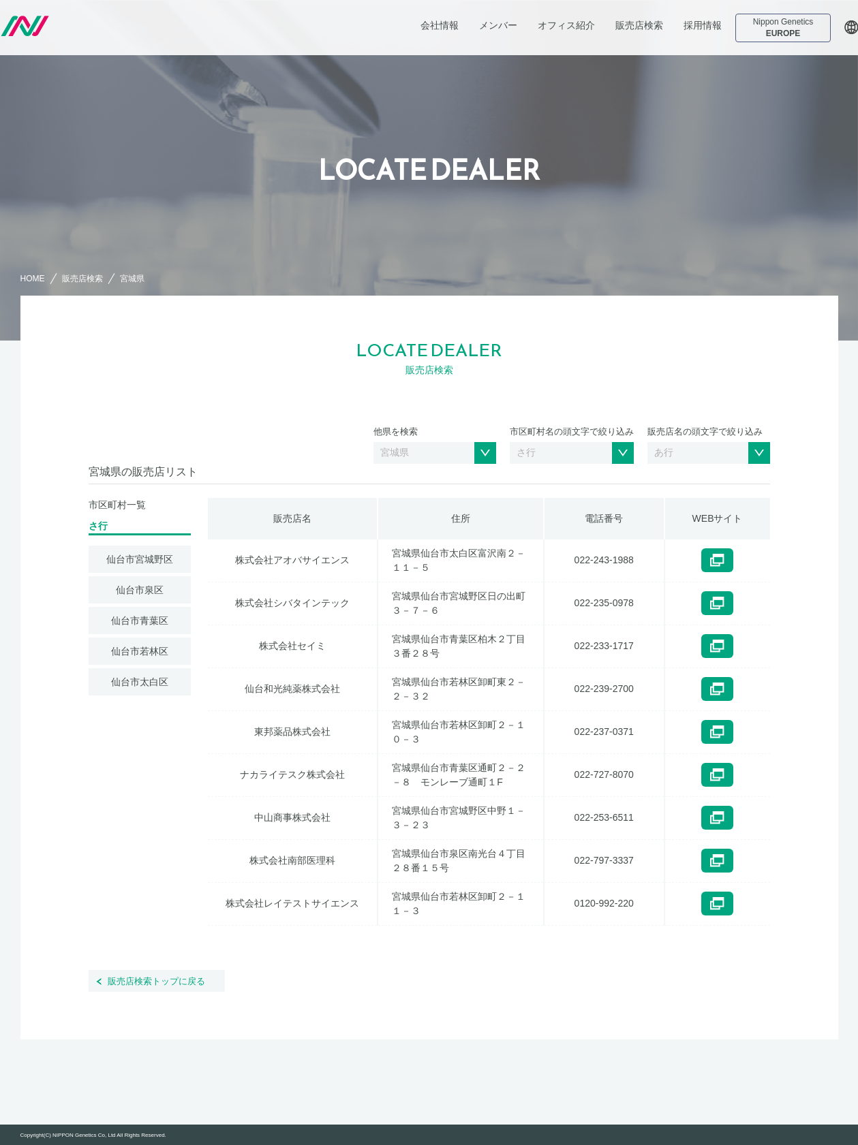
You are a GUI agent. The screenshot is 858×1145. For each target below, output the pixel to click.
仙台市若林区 (139, 651)
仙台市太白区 (139, 681)
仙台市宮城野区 (139, 559)
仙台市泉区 (140, 589)
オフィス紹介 (566, 25)
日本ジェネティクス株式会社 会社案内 (93, 26)
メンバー (498, 25)
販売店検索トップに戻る (156, 981)
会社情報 (439, 25)
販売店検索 (639, 25)
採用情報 (703, 25)
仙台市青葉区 (139, 620)
